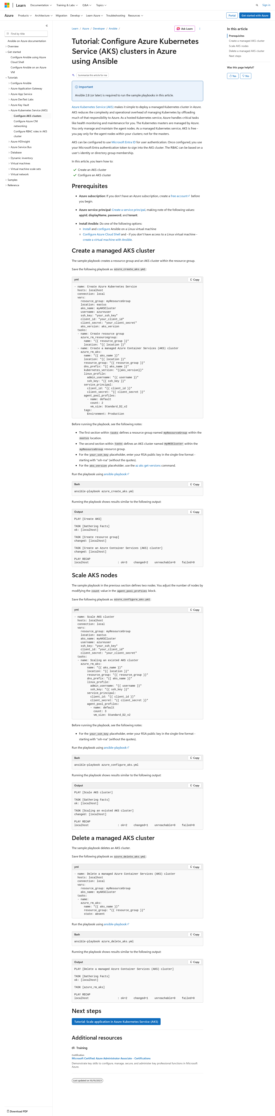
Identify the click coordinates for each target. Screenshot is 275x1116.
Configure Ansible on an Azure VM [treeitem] (28, 70)
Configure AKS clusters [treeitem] (27, 116)
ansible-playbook (115, 474)
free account (179, 196)
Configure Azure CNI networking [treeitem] (26, 123)
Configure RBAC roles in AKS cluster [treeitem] (30, 133)
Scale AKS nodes (238, 46)
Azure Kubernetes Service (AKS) (93, 107)
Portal (232, 15)
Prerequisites (236, 36)
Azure (85, 28)
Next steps (235, 56)
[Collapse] (47, 25)
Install (87, 229)
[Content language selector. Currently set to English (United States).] (22, 1110)
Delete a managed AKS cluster (246, 51)
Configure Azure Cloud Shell (101, 234)
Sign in (266, 5)
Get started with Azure (255, 15)
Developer (99, 28)
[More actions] (200, 29)
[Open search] (257, 5)
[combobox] (26, 34)
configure (103, 229)
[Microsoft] (7, 5)
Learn (75, 28)
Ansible (113, 28)
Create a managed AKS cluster (246, 41)
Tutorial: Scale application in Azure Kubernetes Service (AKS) (116, 1021)
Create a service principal (128, 210)
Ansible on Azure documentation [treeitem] (27, 41)
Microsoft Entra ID (124, 142)
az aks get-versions (148, 465)
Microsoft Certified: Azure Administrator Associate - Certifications (111, 1058)
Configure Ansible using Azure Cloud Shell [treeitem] (28, 59)
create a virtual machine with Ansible (107, 239)
